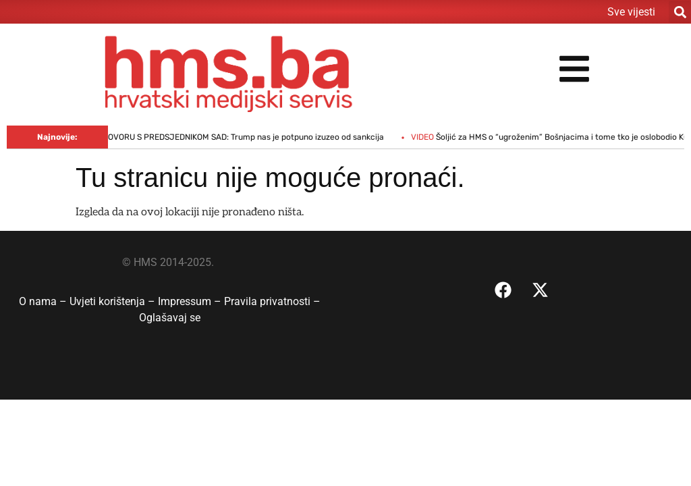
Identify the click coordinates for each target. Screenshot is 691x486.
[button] (680, 12)
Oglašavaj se (169, 317)
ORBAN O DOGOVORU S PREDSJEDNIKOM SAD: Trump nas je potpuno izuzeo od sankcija (227, 137)
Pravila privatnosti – (272, 301)
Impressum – (191, 301)
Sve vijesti (631, 11)
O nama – (44, 301)
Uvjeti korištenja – (114, 301)
